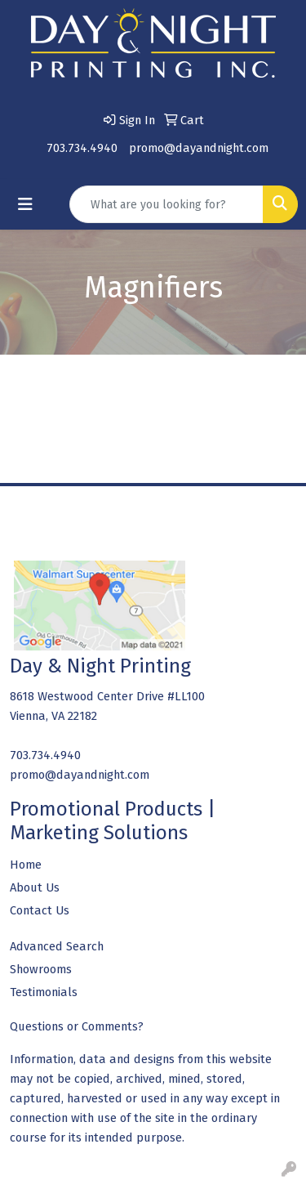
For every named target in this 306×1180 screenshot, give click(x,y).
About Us (35, 887)
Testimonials (44, 992)
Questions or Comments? (77, 1026)
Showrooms (41, 969)
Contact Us (39, 910)
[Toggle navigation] (25, 204)
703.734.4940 (82, 148)
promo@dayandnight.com (198, 148)
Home (26, 864)
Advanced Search (57, 946)
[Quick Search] (166, 204)
